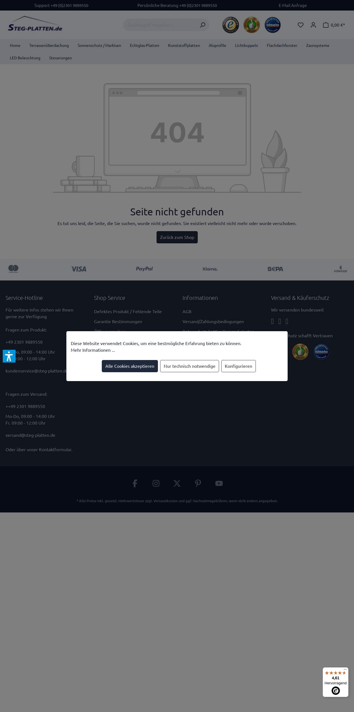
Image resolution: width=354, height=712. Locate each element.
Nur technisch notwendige (189, 366)
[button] (9, 356)
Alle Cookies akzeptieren (129, 366)
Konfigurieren (238, 366)
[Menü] (345, 670)
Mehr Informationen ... (93, 350)
